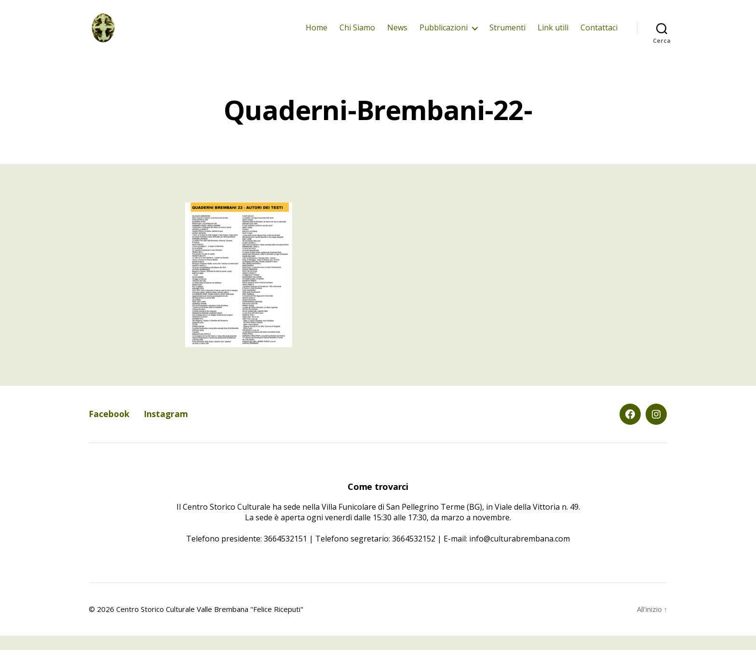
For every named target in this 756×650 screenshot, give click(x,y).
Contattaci (599, 35)
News (397, 35)
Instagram (167, 428)
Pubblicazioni (443, 35)
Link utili (553, 35)
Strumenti (507, 35)
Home (316, 35)
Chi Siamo (357, 35)
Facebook (110, 428)
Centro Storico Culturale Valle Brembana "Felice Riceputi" (209, 623)
